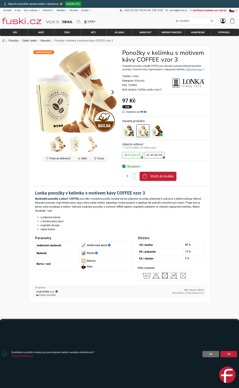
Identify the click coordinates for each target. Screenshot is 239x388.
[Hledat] (211, 21)
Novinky (74, 10)
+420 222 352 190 (133, 10)
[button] (56, 291)
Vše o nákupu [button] (31, 10)
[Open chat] (227, 375)
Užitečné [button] (47, 10)
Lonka (135, 76)
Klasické (140, 80)
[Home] (3, 40)
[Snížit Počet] (134, 178)
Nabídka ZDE (73, 3)
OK (229, 354)
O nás (18, 10)
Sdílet (82, 158)
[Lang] (233, 10)
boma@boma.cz (176, 10)
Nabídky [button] (61, 10)
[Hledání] (191, 21)
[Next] (112, 92)
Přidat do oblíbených (58, 158)
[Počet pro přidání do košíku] (127, 176)
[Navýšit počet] (134, 174)
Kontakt (7, 10)
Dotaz (99, 158)
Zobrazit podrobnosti (22, 355)
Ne (210, 354)
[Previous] (37, 92)
